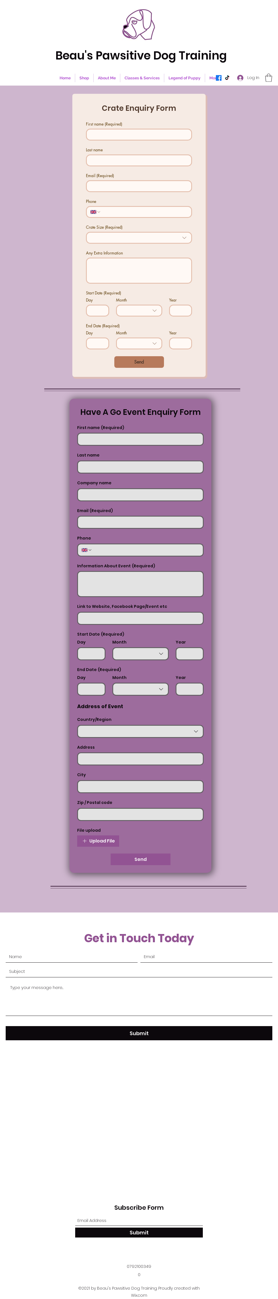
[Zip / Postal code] (138, 814)
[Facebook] (219, 78)
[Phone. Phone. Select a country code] (95, 212)
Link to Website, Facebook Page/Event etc (122, 606)
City (81, 775)
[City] (138, 786)
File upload (89, 830)
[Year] (179, 310)
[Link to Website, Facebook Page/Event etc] (138, 618)
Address (86, 747)
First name (104, 124)
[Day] (96, 310)
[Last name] (137, 160)
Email (100, 175)
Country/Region (94, 719)
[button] (268, 78)
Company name (94, 483)
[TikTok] (227, 78)
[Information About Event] (140, 584)
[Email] (137, 186)
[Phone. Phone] (144, 212)
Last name (94, 149)
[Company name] (138, 494)
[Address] (138, 759)
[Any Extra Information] (139, 271)
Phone (91, 201)
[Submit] (139, 1033)
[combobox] (139, 238)
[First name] (137, 135)
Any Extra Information (104, 253)
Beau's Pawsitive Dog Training (141, 55)
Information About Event (116, 566)
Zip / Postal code (94, 802)
